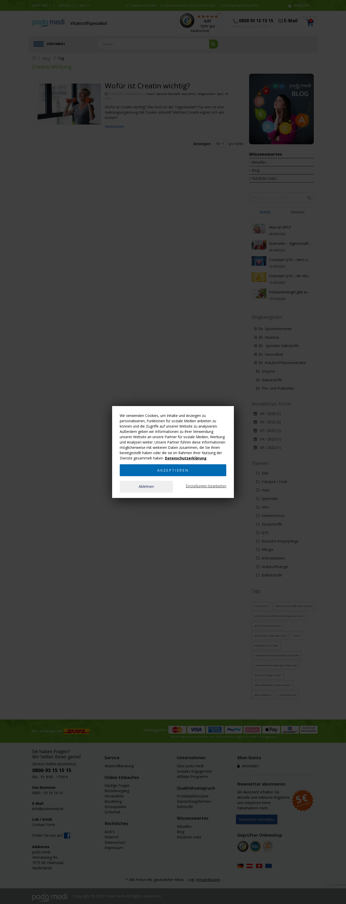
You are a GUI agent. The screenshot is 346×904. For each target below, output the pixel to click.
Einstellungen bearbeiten (206, 486)
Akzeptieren (173, 470)
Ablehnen (146, 486)
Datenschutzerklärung (185, 458)
